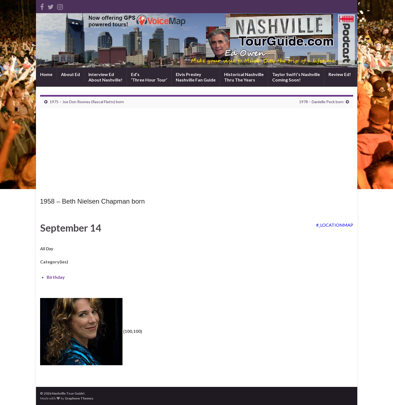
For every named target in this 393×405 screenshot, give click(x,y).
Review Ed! (339, 74)
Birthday (56, 277)
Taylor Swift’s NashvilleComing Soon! (296, 77)
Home (46, 74)
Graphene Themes (79, 398)
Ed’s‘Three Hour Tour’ (149, 77)
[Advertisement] (196, 154)
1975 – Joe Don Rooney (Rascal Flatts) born (87, 101)
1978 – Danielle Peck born (321, 101)
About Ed (70, 74)
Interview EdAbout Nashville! (105, 77)
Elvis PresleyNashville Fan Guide (196, 77)
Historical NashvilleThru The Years (244, 77)
